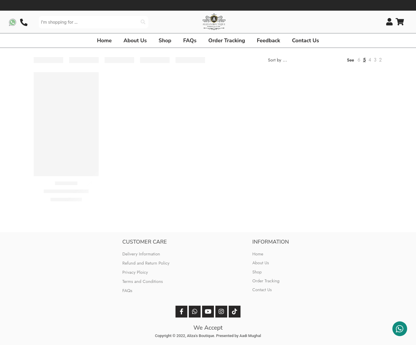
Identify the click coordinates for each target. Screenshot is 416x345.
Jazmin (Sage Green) (66, 191)
